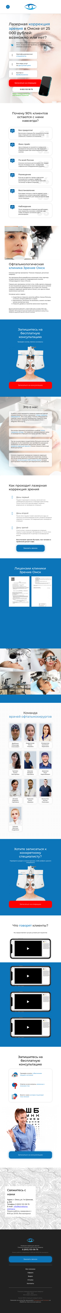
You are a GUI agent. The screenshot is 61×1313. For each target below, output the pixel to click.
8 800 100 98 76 (26, 89)
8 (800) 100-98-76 (30, 1249)
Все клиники (30, 1269)
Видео (30, 1276)
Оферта (30, 1273)
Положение (37, 1300)
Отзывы (30, 1280)
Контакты (30, 1283)
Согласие (46, 1300)
